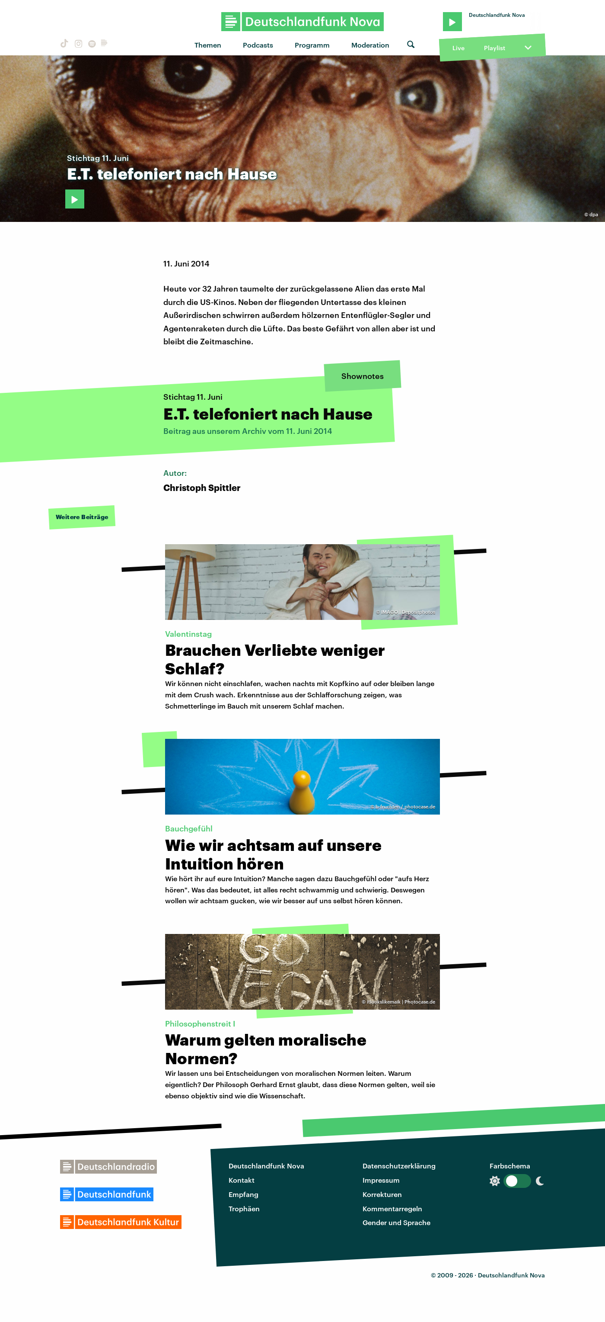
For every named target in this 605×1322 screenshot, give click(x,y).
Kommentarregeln (392, 1208)
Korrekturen (382, 1194)
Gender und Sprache (396, 1222)
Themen (207, 45)
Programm (312, 45)
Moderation (370, 45)
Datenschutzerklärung (399, 1166)
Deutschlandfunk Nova (266, 1166)
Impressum (381, 1180)
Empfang (243, 1194)
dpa (593, 214)
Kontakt (242, 1180)
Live (458, 47)
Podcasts (258, 45)
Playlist (494, 47)
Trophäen (244, 1208)
